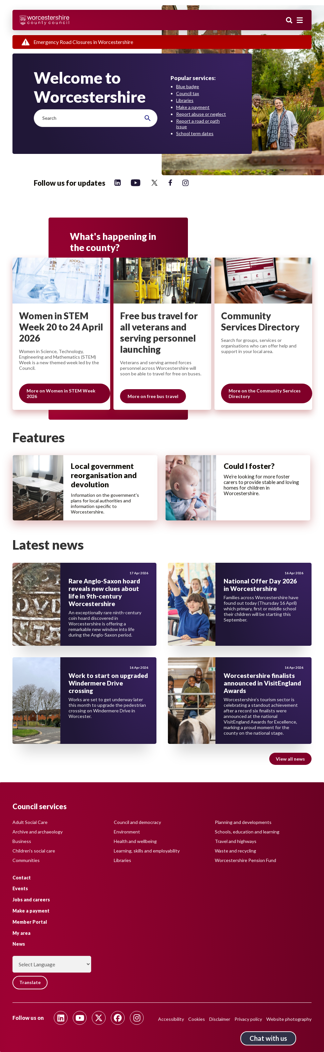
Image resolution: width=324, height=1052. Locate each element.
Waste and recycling (235, 850)
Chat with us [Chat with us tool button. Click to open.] (268, 1038)
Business (21, 841)
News (18, 944)
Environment (127, 831)
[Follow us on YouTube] (135, 183)
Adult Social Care (30, 822)
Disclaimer (219, 1019)
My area (21, 933)
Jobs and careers (31, 899)
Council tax (187, 93)
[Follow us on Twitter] (154, 183)
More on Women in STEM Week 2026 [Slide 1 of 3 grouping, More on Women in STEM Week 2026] (61, 393)
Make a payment (193, 107)
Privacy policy (248, 1019)
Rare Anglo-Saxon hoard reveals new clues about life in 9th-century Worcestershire (104, 594)
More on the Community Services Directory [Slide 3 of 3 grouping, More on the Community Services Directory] (265, 393)
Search (289, 21)
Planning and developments (243, 822)
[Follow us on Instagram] (185, 183)
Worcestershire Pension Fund (245, 860)
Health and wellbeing (135, 841)
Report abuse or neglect (201, 114)
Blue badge (187, 86)
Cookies (196, 1019)
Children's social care (33, 850)
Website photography (289, 1019)
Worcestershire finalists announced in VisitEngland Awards (262, 684)
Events (20, 888)
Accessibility (171, 1019)
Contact (21, 877)
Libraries (184, 100)
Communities (26, 860)
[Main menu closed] (299, 20)
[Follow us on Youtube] (80, 1018)
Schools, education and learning (247, 831)
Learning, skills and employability (147, 850)
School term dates (194, 133)
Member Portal (29, 922)
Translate (30, 982)
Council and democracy (137, 822)
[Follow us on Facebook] (170, 183)
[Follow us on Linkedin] (117, 183)
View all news (290, 760)
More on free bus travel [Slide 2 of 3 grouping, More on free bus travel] (153, 396)
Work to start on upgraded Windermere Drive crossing (108, 684)
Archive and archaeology (37, 831)
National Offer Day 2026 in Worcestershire (260, 586)
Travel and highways (235, 841)
